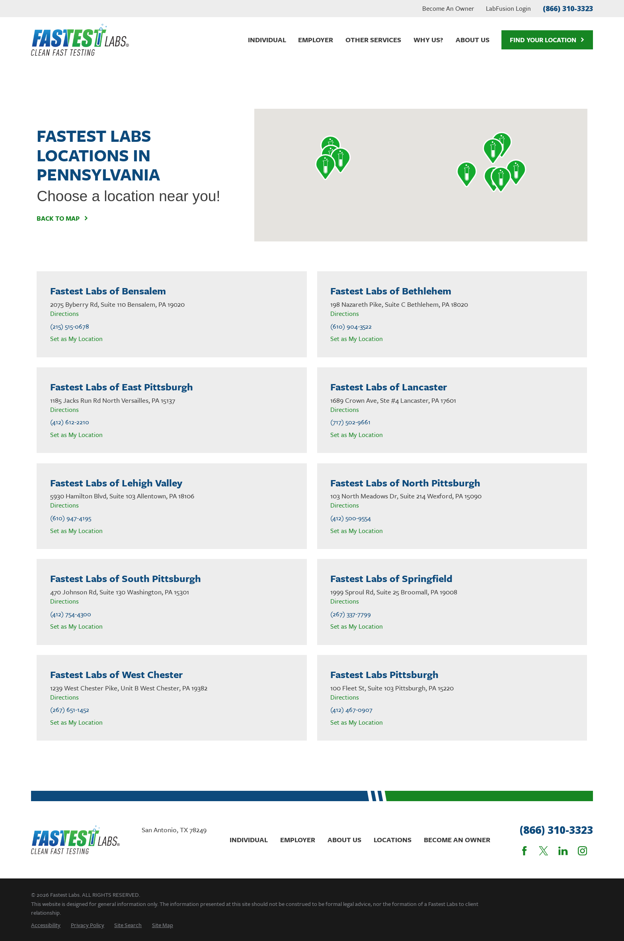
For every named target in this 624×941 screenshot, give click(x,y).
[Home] (80, 40)
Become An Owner (448, 8)
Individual (249, 840)
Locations (392, 840)
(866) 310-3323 (568, 8)
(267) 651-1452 (69, 709)
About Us (344, 840)
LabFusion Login (508, 8)
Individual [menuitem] (267, 40)
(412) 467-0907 (351, 709)
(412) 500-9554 (350, 518)
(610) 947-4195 (70, 518)
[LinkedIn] (562, 850)
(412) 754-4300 (70, 614)
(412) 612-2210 (69, 422)
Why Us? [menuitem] (428, 40)
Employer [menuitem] (315, 40)
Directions (64, 313)
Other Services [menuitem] (373, 40)
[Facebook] (524, 850)
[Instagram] (582, 850)
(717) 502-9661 (350, 422)
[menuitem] (45, 925)
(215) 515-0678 (69, 326)
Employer (297, 840)
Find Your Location (547, 40)
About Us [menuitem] (472, 40)
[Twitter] (543, 850)
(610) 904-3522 (351, 326)
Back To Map (62, 218)
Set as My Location (76, 338)
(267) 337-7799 (350, 614)
